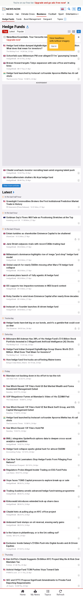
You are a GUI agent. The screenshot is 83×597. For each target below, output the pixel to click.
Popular (20, 31)
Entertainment (72, 14)
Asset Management (32, 19)
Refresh (60, 594)
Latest (12, 31)
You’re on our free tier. (39, 2)
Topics (48, 594)
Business (41, 14)
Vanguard (47, 19)
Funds (19, 19)
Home (23, 594)
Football (52, 14)
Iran (17, 14)
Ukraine (9, 14)
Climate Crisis (28, 14)
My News (35, 594)
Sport (61, 14)
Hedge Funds (8, 19)
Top (5, 31)
